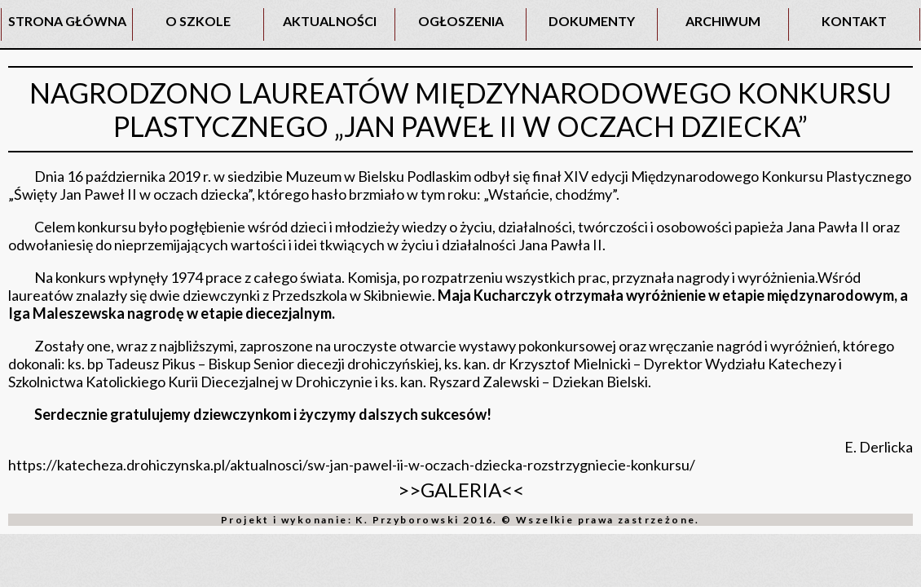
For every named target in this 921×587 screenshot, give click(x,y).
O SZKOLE (198, 21)
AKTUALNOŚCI (330, 21)
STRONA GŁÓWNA (67, 21)
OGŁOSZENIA (461, 21)
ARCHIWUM (722, 21)
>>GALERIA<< (461, 489)
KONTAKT (854, 21)
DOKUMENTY (592, 21)
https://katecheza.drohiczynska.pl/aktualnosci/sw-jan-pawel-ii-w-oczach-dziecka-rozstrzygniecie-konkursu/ (351, 465)
